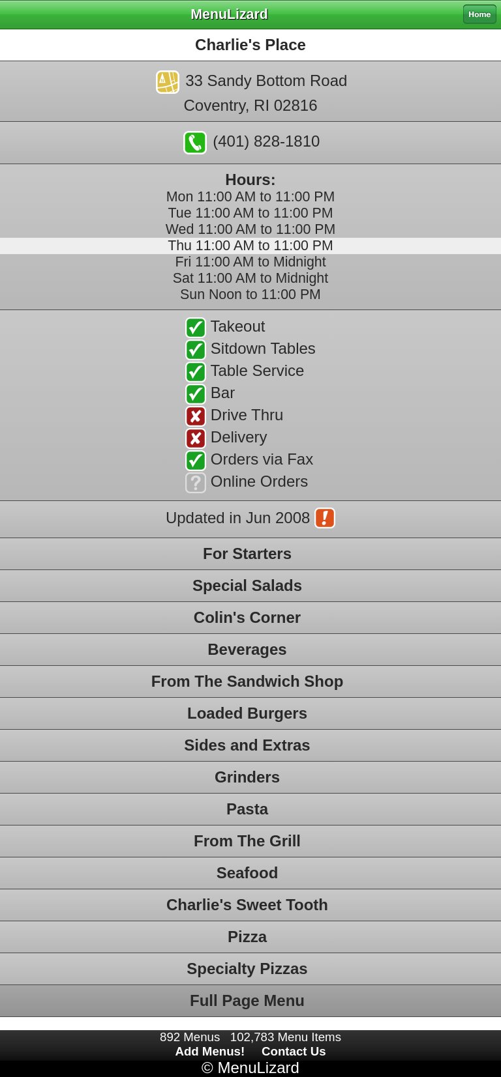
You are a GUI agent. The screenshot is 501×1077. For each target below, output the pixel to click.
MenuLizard (258, 1067)
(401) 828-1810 (251, 142)
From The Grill (247, 841)
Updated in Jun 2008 (250, 519)
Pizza (247, 936)
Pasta (247, 809)
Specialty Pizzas (247, 968)
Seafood (248, 873)
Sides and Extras (247, 745)
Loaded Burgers (247, 713)
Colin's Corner (247, 617)
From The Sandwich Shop (247, 681)
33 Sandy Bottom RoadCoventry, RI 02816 (252, 92)
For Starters (247, 553)
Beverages (246, 649)
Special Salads (247, 585)
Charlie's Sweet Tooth (247, 904)
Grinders (247, 777)
